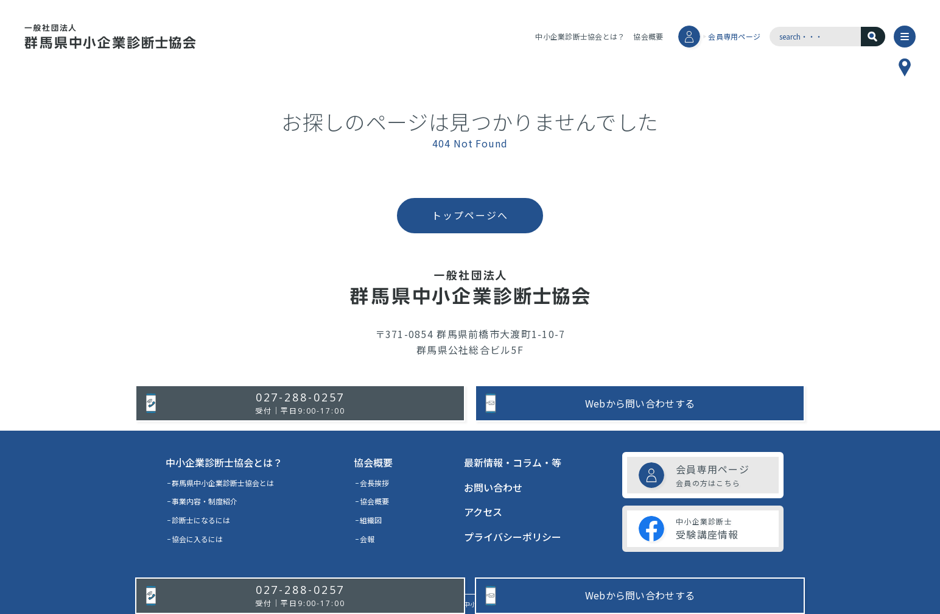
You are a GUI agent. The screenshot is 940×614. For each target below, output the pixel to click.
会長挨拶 (374, 483)
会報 (367, 539)
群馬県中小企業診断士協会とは (223, 483)
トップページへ (470, 215)
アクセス (483, 511)
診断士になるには (201, 520)
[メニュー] (905, 37)
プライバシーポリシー (512, 536)
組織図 (371, 520)
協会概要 (648, 36)
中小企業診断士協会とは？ (580, 36)
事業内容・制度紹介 (204, 501)
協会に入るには (197, 539)
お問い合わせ (493, 487)
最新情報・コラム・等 (512, 462)
